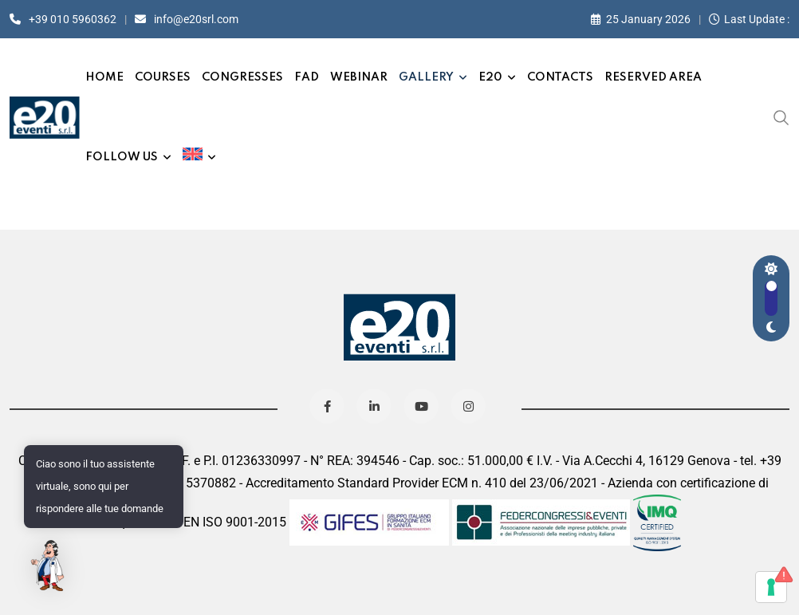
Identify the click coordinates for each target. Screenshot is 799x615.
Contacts (560, 77)
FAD (306, 77)
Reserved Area (653, 77)
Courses (163, 77)
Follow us (121, 157)
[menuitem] (199, 157)
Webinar (359, 77)
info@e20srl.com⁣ (196, 19)
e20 (490, 77)
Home (104, 77)
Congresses (242, 77)
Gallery (426, 77)
